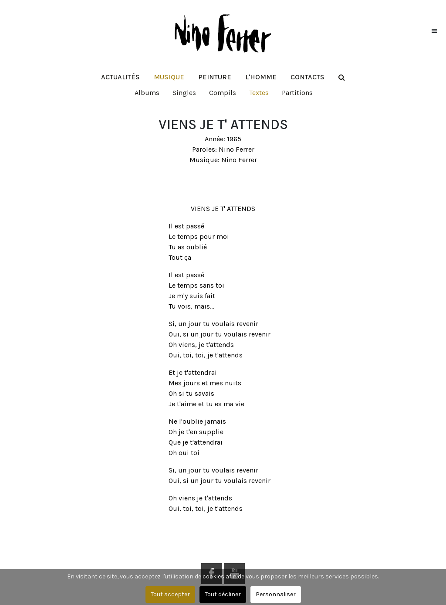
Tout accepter (170, 594)
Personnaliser (276, 594)
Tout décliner (223, 594)
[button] (169, 77)
